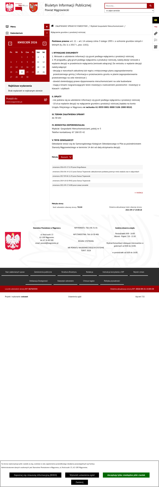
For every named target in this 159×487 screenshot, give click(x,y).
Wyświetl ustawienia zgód (82, 475)
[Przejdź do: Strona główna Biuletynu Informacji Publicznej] (52, 19)
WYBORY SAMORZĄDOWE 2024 (21, 450)
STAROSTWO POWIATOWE (18, 61)
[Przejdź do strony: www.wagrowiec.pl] (155, 33)
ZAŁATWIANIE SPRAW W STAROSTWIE (24, 67)
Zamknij (79, 482)
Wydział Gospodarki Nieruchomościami (106, 18)
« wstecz (139, 185)
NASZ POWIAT (13, 33)
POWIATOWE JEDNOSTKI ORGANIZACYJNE (18, 432)
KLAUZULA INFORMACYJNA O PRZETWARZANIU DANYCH (20, 26)
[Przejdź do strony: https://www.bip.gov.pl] (155, 26)
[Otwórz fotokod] (155, 46)
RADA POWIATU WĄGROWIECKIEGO (23, 39)
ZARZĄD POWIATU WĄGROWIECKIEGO (24, 44)
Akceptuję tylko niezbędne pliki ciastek (126, 475)
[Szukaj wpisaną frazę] (150, 6)
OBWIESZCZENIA (14, 444)
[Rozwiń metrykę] (66, 149)
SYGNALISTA (12, 456)
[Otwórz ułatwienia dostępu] (155, 20)
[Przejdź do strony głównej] (48, 7)
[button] (47, 34)
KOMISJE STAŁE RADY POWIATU (21, 50)
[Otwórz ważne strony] (155, 40)
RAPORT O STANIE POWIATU (20, 56)
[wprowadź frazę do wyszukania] (125, 6)
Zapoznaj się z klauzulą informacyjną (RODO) (35, 475)
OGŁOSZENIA (12, 439)
